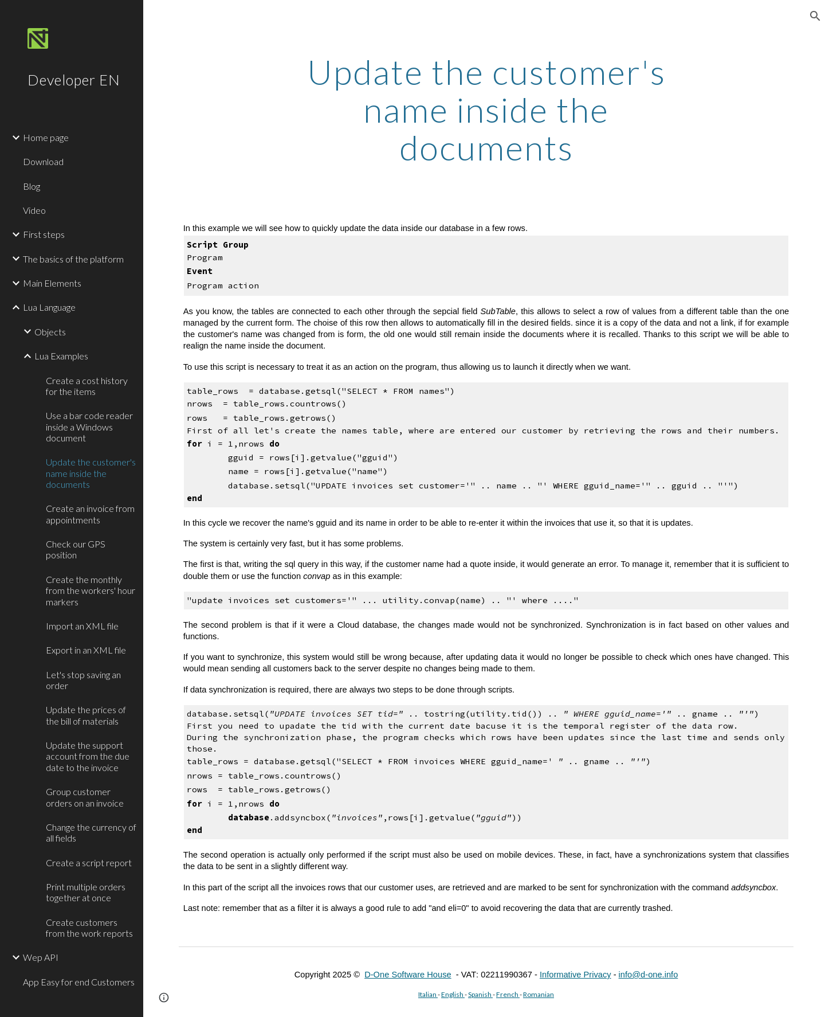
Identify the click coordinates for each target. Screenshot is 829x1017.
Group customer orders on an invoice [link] (85, 797)
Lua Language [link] (49, 307)
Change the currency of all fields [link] (91, 832)
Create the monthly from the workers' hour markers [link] (90, 590)
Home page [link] (46, 137)
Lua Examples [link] (61, 355)
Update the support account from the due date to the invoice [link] (87, 756)
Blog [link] (31, 186)
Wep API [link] (40, 957)
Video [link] (34, 210)
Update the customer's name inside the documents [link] (91, 473)
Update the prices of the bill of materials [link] (86, 715)
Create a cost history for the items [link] (87, 386)
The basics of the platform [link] (73, 258)
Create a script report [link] (89, 862)
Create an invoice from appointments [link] (90, 514)
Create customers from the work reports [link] (89, 927)
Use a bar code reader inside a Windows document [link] (89, 426)
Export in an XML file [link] (86, 649)
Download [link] (43, 161)
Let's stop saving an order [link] (83, 680)
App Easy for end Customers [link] (79, 981)
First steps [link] (44, 234)
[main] (486, 109)
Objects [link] (50, 331)
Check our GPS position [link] (75, 549)
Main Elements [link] (52, 282)
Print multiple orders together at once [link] (85, 892)
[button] (815, 16)
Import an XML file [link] (82, 625)
